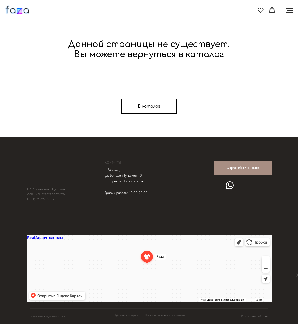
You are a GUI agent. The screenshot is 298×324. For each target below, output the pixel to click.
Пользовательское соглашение (165, 315)
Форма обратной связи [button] (243, 168)
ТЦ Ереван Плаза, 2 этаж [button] (124, 181)
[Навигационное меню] (289, 10)
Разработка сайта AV (254, 316)
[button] (261, 10)
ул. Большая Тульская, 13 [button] (123, 175)
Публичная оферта (126, 315)
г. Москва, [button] (112, 170)
